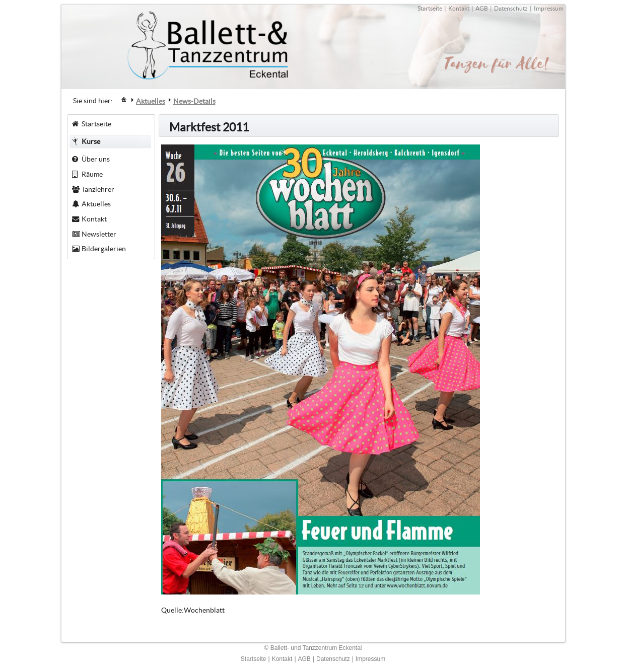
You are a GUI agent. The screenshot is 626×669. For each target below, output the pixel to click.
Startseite (430, 8)
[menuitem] (124, 99)
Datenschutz (511, 8)
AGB (481, 8)
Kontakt (458, 8)
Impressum (549, 8)
